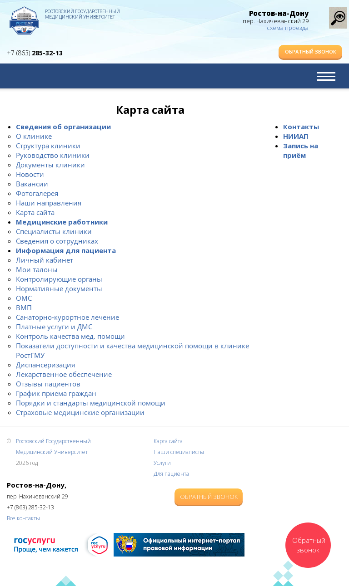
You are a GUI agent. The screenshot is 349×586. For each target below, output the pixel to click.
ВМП (24, 307)
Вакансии (32, 183)
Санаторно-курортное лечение (67, 317)
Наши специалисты (179, 452)
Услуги (162, 463)
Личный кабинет (44, 259)
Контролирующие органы (59, 278)
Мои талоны (37, 269)
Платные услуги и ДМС (54, 326)
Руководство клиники (53, 155)
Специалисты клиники (54, 231)
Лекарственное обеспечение (64, 374)
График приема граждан (56, 393)
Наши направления (48, 202)
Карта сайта (35, 212)
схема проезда (288, 28)
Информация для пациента (66, 250)
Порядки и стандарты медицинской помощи (90, 402)
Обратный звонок (310, 51)
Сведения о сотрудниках (57, 240)
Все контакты (23, 518)
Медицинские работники (62, 221)
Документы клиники (50, 164)
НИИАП (296, 136)
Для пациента (171, 474)
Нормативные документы (59, 288)
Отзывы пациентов (48, 383)
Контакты (301, 126)
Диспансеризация (45, 364)
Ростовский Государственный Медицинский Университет (82, 14)
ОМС (24, 298)
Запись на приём (300, 150)
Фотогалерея (37, 193)
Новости (30, 174)
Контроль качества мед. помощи (70, 336)
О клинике (34, 136)
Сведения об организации (63, 126)
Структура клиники (48, 145)
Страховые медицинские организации (80, 412)
